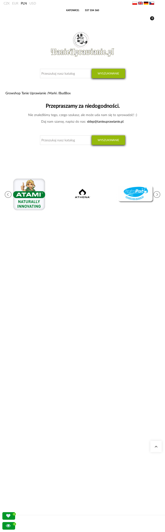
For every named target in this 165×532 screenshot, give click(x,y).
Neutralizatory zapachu (25, 399)
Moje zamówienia (21, 447)
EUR (15, 3)
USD (32, 3)
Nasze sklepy (18, 350)
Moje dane (17, 453)
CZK (7, 3)
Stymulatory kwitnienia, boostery (31, 410)
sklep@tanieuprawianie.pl (105, 121)
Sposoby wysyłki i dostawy (27, 464)
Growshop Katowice (23, 356)
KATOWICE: (73, 10)
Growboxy (17, 404)
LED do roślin (19, 421)
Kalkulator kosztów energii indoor (31, 393)
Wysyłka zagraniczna (23, 459)
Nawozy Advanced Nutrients (28, 416)
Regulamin (17, 476)
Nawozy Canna (20, 427)
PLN (24, 3)
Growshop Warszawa (24, 367)
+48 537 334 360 (27, 318)
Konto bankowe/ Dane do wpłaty (31, 470)
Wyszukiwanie (108, 73)
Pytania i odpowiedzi (23, 373)
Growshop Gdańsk (22, 361)
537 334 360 (92, 10)
